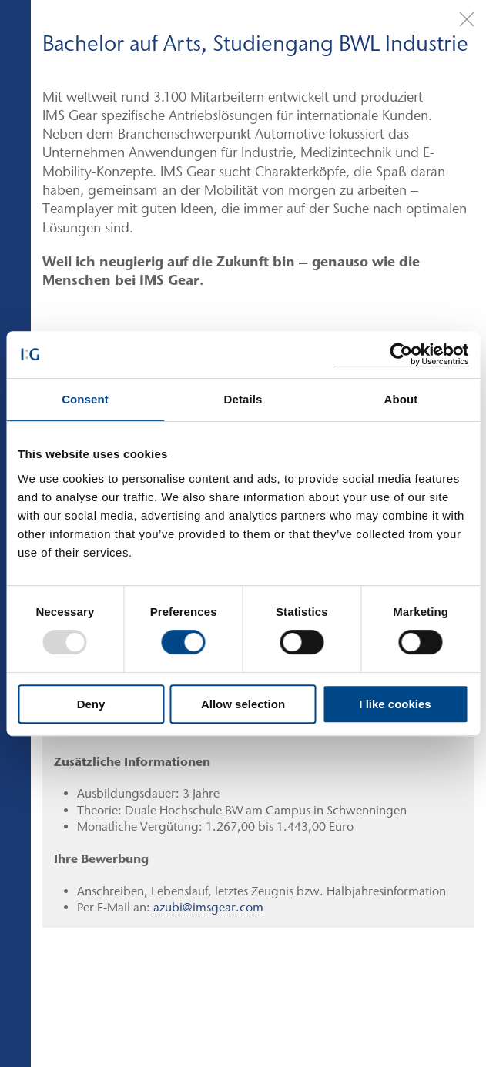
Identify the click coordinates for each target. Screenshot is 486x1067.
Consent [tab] (85, 399)
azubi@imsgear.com (208, 907)
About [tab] (401, 399)
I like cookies (395, 704)
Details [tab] (243, 399)
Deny (91, 704)
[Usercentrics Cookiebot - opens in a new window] (400, 354)
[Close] (466, 19)
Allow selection (243, 704)
